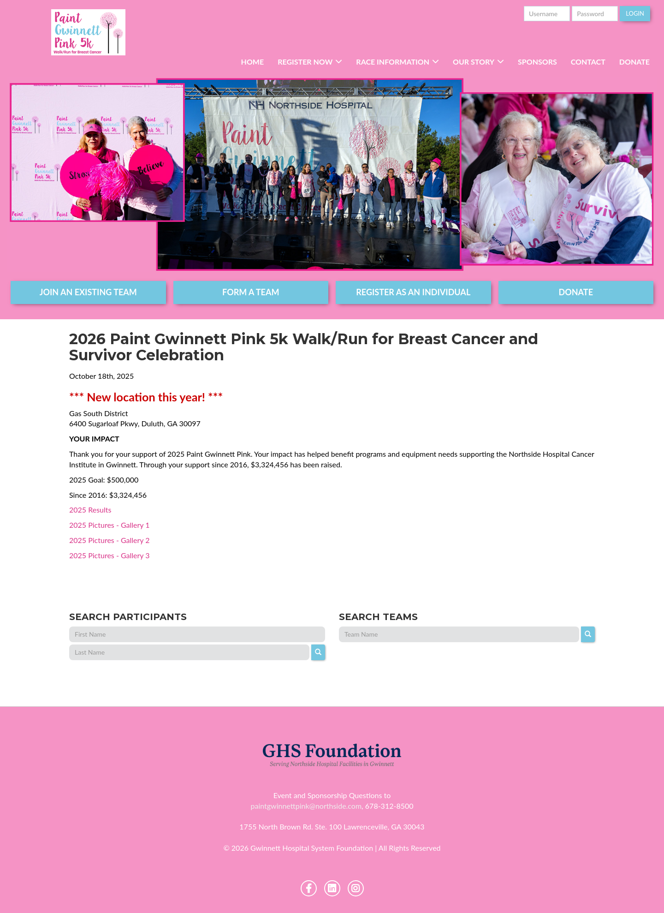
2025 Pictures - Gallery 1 (109, 524)
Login (635, 13)
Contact (588, 61)
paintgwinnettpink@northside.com (306, 805)
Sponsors (537, 61)
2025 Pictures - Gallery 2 (109, 540)
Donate (634, 61)
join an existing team (88, 292)
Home (252, 61)
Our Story (473, 61)
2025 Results (90, 509)
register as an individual (413, 292)
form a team (250, 292)
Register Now (305, 61)
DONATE (576, 292)
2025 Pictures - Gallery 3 (109, 555)
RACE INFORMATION (392, 61)
